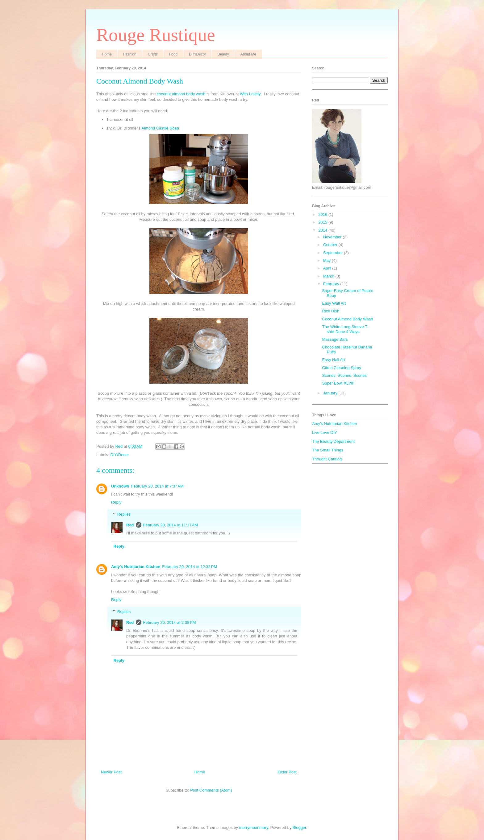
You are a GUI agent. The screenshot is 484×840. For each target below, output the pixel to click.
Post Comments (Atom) (211, 790)
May (327, 260)
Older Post (287, 772)
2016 (323, 214)
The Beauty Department (333, 441)
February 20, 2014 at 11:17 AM (170, 525)
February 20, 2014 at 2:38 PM (169, 622)
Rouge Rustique (155, 35)
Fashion (129, 54)
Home (107, 54)
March (329, 276)
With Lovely (250, 94)
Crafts (153, 54)
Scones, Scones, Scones (344, 375)
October (331, 244)
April (327, 268)
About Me (248, 54)
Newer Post (111, 772)
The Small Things (327, 450)
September (333, 252)
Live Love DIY (324, 432)
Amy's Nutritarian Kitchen (135, 566)
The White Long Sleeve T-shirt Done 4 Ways (345, 329)
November (333, 237)
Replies (124, 514)
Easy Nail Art (333, 359)
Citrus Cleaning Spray (341, 367)
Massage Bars (335, 339)
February (331, 284)
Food (173, 54)
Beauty (223, 54)
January (331, 393)
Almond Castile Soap (160, 128)
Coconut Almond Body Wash (347, 319)
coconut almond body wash (181, 94)
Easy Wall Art (334, 303)
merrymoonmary (253, 827)
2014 (323, 230)
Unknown (120, 486)
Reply (116, 502)
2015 (323, 222)
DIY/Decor (197, 54)
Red (130, 525)
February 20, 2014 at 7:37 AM (157, 486)
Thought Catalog (327, 459)
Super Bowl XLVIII (338, 383)
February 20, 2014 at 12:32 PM (189, 566)
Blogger (299, 827)
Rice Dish (330, 311)
